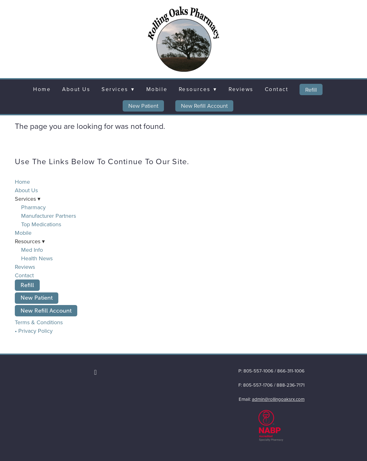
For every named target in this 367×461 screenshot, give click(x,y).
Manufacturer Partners (48, 216)
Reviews (241, 89)
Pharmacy (33, 207)
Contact (276, 89)
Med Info (32, 250)
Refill (311, 90)
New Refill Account (204, 106)
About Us (76, 89)
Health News (37, 258)
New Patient (143, 106)
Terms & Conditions (39, 322)
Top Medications (41, 224)
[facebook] (95, 372)
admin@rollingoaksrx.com (278, 399)
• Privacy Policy (34, 331)
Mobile (156, 89)
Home (42, 89)
